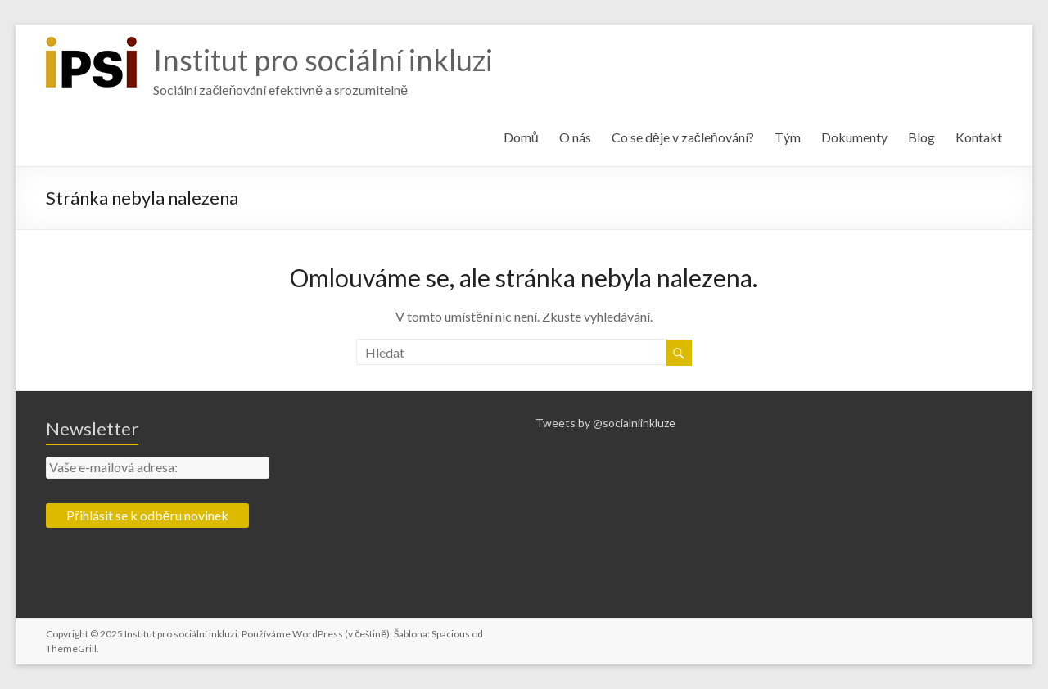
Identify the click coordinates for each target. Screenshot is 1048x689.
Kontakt (978, 137)
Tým (788, 137)
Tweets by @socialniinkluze (605, 423)
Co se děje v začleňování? (683, 137)
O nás (575, 137)
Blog (921, 137)
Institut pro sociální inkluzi (323, 60)
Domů (521, 137)
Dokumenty (854, 137)
